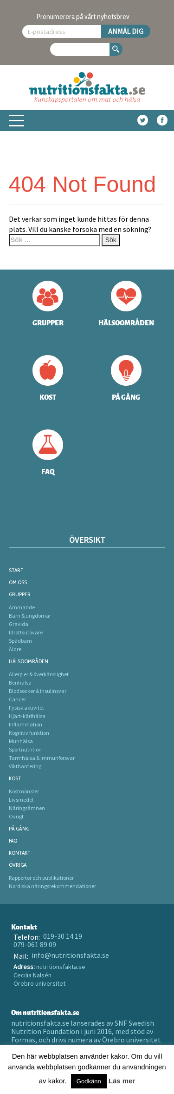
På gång (19, 828)
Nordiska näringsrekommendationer (52, 886)
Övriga (17, 864)
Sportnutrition (25, 749)
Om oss (18, 582)
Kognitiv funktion (29, 732)
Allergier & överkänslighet (39, 674)
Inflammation (25, 724)
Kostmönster (24, 791)
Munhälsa (21, 741)
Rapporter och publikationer (41, 877)
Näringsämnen (27, 807)
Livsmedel (21, 799)
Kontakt (20, 852)
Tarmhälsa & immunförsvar (42, 757)
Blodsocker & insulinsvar (37, 690)
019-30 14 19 (62, 936)
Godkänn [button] (89, 1081)
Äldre (15, 649)
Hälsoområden (28, 661)
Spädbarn (20, 640)
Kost (15, 778)
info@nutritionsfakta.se (70, 955)
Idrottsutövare (26, 632)
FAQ (13, 840)
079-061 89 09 (34, 944)
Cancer (17, 699)
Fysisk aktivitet (26, 707)
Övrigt (16, 816)
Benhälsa (20, 682)
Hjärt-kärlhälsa (27, 715)
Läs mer (122, 1081)
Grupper (20, 594)
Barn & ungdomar (30, 615)
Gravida (18, 623)
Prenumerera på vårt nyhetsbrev (83, 16)
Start (16, 570)
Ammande (22, 607)
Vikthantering (25, 766)
